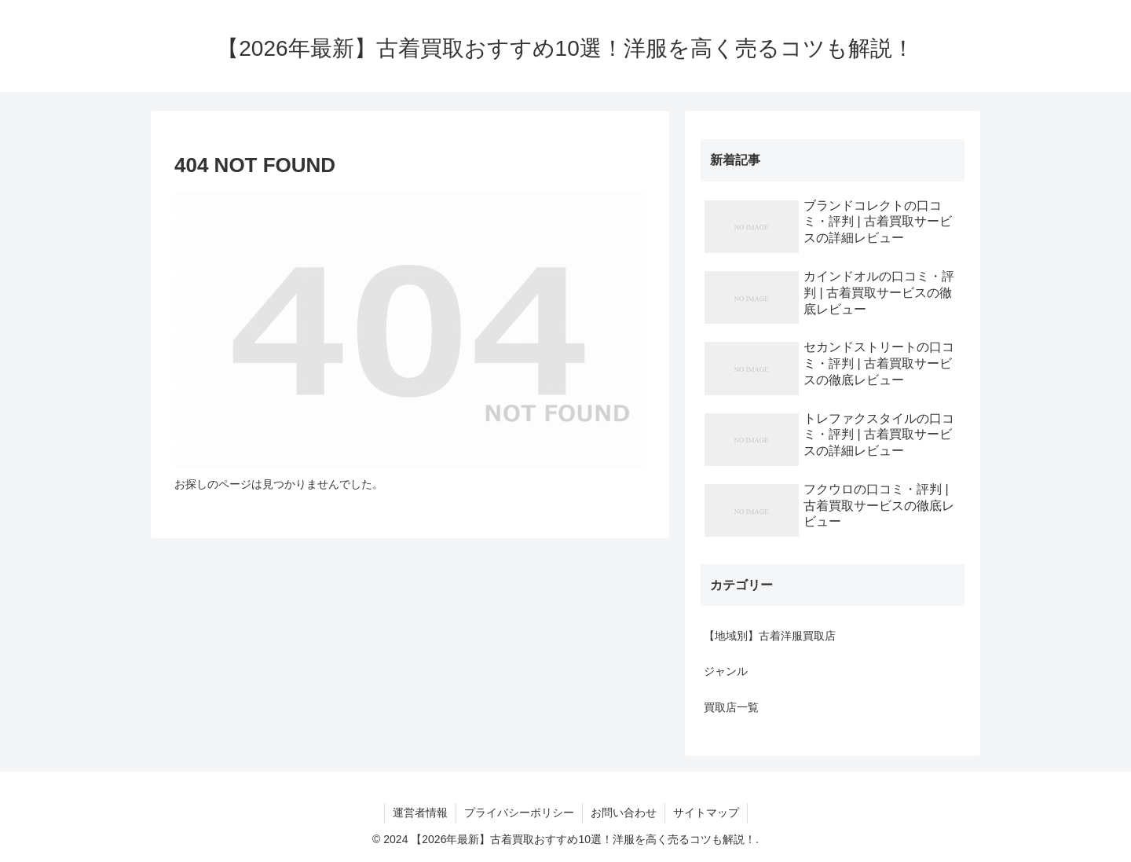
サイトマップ (706, 812)
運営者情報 (420, 812)
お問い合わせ (624, 812)
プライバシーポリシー (519, 812)
